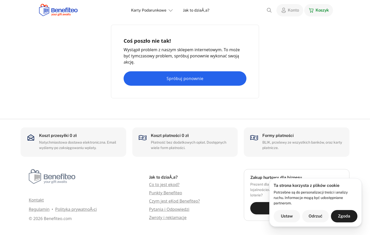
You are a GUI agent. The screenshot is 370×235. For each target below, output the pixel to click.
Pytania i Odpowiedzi (169, 209)
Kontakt (36, 200)
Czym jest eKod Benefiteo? (174, 201)
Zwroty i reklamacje (168, 217)
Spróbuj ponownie (184, 78)
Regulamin (39, 209)
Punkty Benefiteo (165, 193)
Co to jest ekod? (164, 184)
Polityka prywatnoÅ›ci (76, 209)
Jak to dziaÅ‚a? (196, 10)
